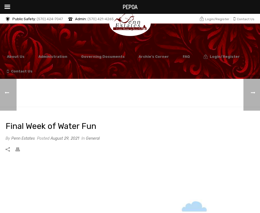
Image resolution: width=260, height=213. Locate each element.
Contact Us (20, 71)
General (93, 138)
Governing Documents (103, 56)
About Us (16, 56)
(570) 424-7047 (50, 19)
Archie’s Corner (154, 56)
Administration (52, 56)
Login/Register (222, 56)
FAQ (186, 56)
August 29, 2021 (65, 138)
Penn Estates (23, 138)
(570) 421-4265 (100, 19)
